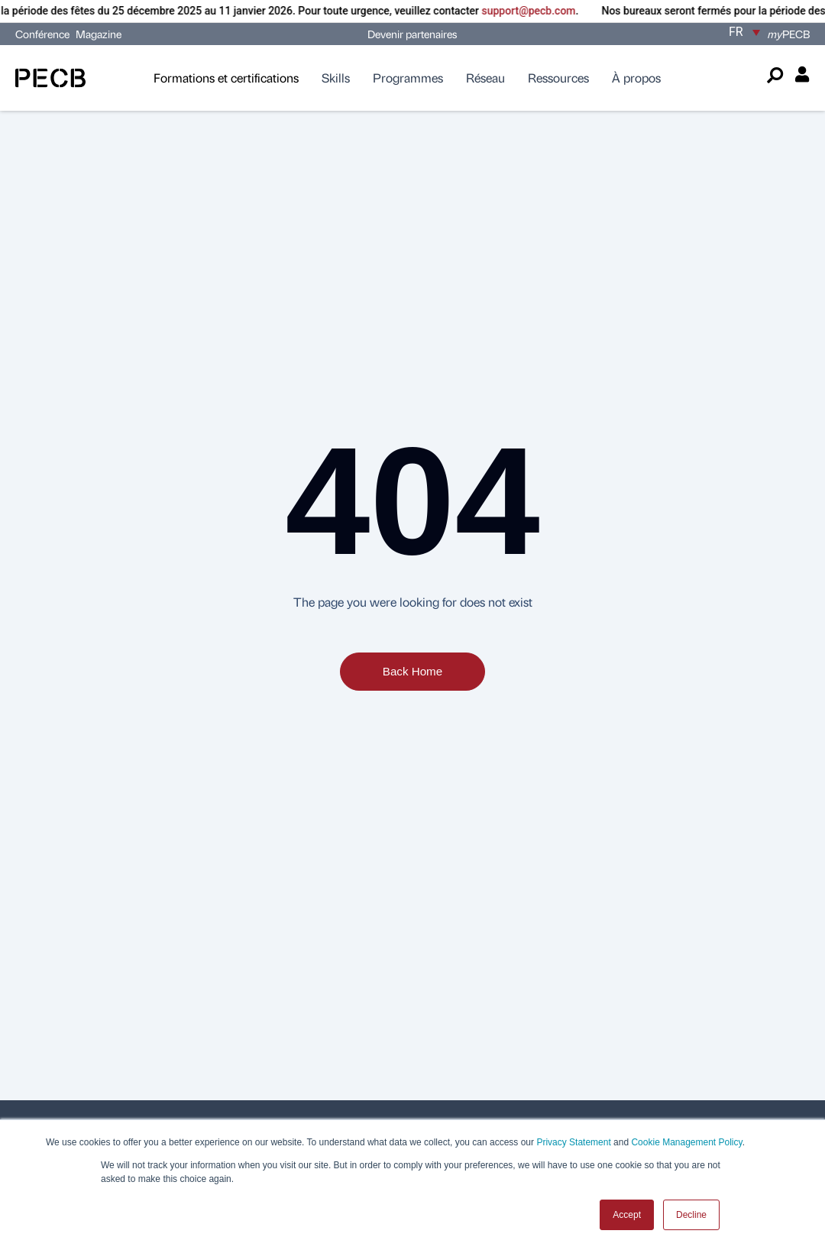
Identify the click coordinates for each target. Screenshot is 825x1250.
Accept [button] (627, 1215)
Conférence (43, 33)
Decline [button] (691, 1215)
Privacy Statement (573, 1142)
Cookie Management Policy (686, 1142)
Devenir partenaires (412, 33)
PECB (789, 33)
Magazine (98, 33)
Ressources (558, 78)
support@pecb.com (542, 11)
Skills (336, 78)
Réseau (485, 78)
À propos (636, 78)
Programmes (408, 78)
